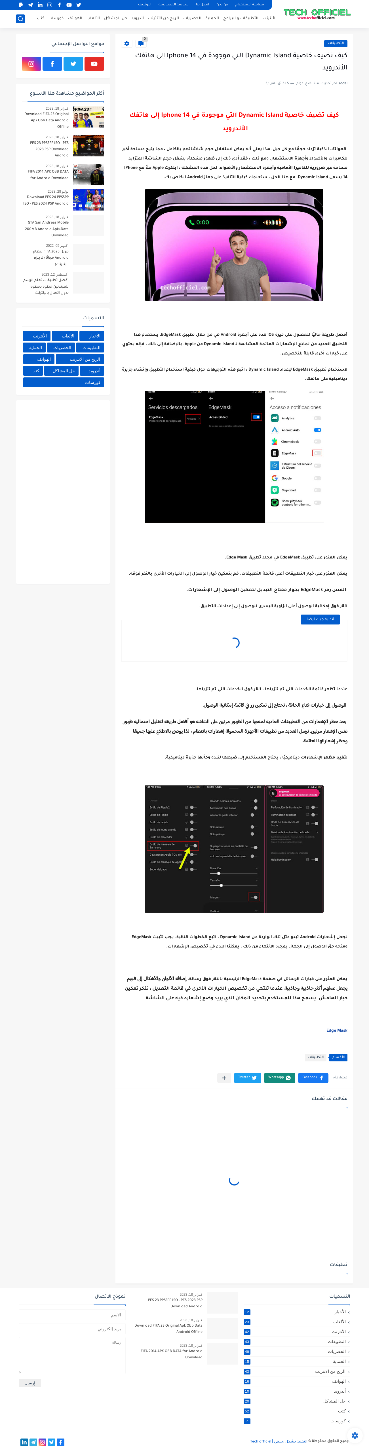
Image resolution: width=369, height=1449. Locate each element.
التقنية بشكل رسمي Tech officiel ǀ (278, 1442)
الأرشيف (144, 5)
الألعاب (93, 18)
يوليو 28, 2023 (58, 192)
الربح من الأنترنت (163, 18)
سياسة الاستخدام (249, 5)
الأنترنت (270, 18)
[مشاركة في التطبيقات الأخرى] (224, 1078)
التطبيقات (336, 43)
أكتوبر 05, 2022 (57, 246)
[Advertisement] (61, 491)
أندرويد (137, 18)
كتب (40, 18)
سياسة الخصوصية (174, 5)
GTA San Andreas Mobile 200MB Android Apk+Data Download (47, 229)
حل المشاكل (115, 18)
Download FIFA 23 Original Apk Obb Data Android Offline (46, 120)
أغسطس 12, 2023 (54, 275)
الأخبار (94, 335)
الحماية (212, 18)
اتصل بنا (202, 5)
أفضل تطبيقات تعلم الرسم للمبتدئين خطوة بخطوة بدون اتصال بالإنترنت (46, 287)
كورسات (56, 18)
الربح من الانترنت (85, 359)
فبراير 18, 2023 (57, 109)
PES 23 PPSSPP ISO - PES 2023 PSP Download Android (49, 149)
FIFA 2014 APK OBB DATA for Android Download (48, 175)
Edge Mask (336, 1031)
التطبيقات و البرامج (240, 18)
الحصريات (192, 18)
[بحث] (20, 18)
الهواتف (75, 18)
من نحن (222, 5)
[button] (313, 1078)
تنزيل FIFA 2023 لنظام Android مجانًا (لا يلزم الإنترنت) (51, 258)
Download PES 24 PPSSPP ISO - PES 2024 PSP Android (46, 201)
